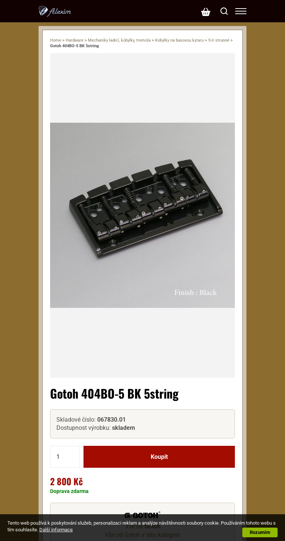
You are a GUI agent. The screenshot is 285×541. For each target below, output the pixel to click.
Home (55, 40)
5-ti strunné (218, 40)
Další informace (56, 529)
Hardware (74, 40)
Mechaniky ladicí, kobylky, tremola (119, 40)
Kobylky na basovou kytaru (179, 40)
